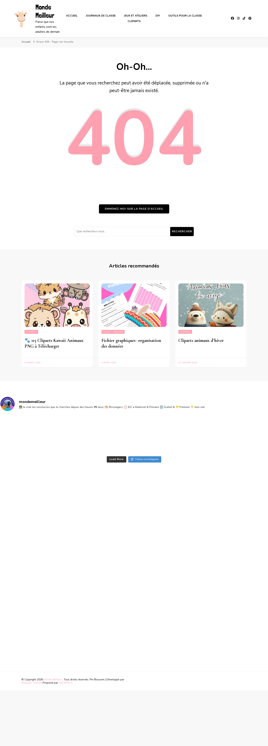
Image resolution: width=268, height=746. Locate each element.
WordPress (65, 683)
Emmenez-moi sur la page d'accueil (134, 209)
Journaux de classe (101, 16)
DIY (158, 16)
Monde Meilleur (44, 11)
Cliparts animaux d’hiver (201, 340)
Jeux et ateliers (135, 16)
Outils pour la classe (185, 16)
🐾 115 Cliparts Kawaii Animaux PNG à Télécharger (54, 343)
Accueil (71, 16)
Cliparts (134, 21)
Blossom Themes (31, 683)
